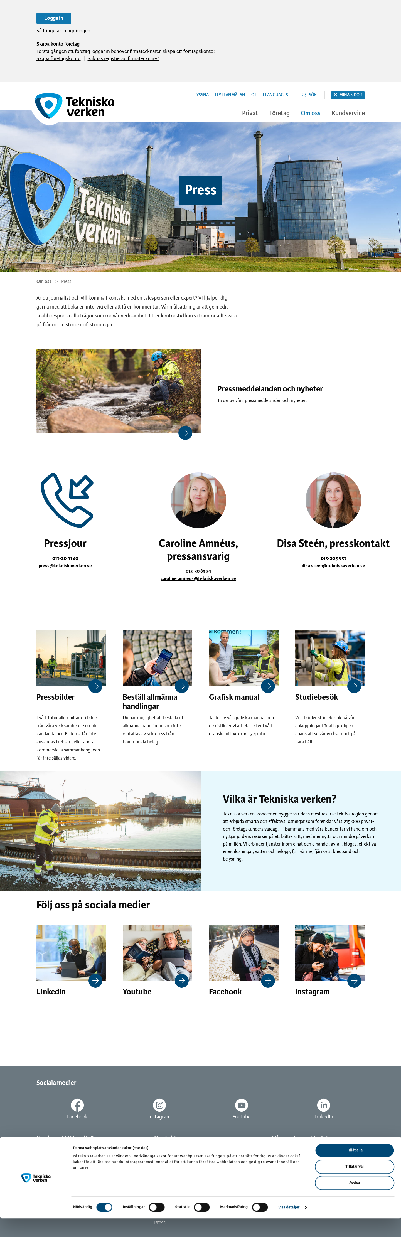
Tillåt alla (355, 1169)
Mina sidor (350, 95)
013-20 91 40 (65, 558)
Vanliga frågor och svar (61, 1153)
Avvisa (354, 1201)
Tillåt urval (354, 1185)
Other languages (269, 95)
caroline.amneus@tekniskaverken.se (198, 578)
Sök (313, 95)
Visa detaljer (288, 1226)
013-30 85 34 (198, 571)
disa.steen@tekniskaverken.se (333, 565)
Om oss (44, 281)
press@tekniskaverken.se (65, 565)
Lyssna (202, 95)
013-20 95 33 (333, 558)
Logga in (53, 18)
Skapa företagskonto (58, 58)
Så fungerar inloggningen (63, 31)
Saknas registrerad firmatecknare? (123, 58)
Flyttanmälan (230, 95)
